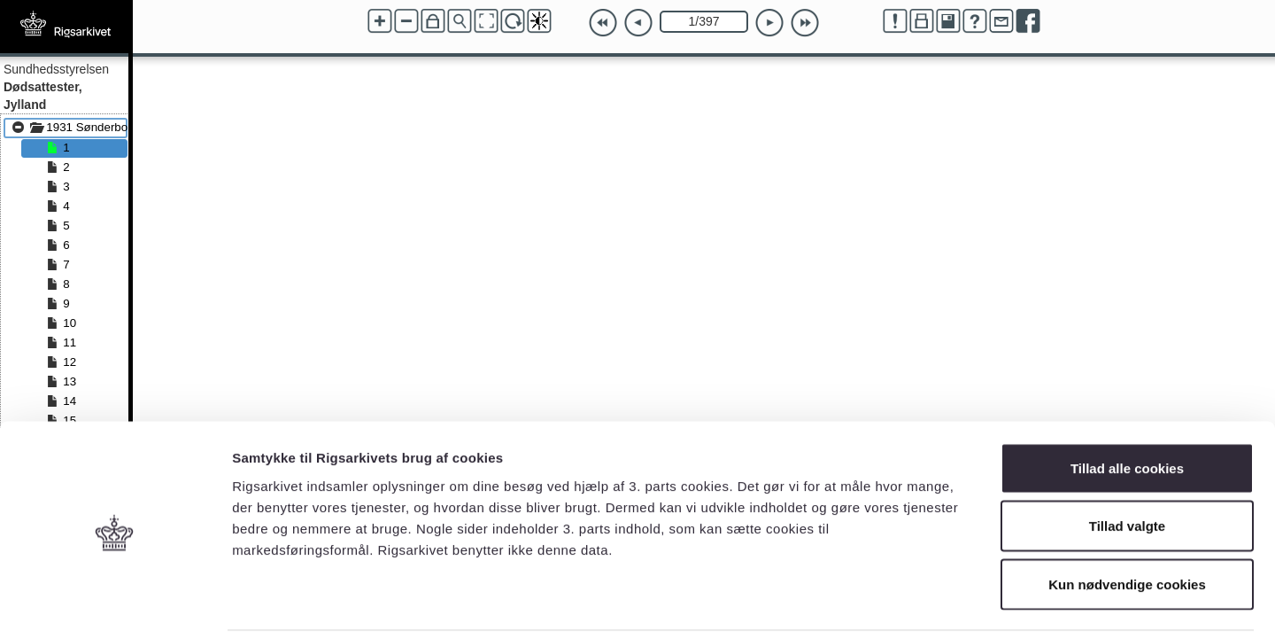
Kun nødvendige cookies (1127, 521)
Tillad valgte (1127, 463)
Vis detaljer (920, 603)
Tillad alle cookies (1127, 405)
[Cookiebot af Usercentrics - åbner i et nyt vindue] (114, 603)
